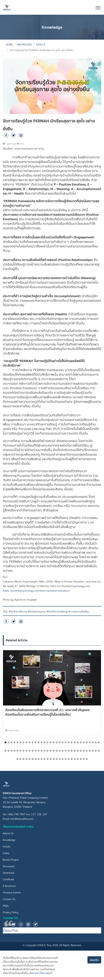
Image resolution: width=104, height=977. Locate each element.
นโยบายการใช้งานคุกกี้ (40, 973)
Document (8, 866)
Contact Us (9, 899)
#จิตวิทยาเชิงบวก (18, 612)
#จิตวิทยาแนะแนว (37, 612)
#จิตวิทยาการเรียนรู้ (57, 612)
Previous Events (12, 893)
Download (8, 873)
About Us (8, 833)
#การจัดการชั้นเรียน (78, 612)
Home (9, 45)
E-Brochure (9, 886)
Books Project (11, 860)
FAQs (6, 906)
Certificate (8, 879)
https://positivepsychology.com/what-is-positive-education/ (36, 590)
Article (40, 45)
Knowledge (24, 45)
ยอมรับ (94, 959)
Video (6, 853)
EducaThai (10, 930)
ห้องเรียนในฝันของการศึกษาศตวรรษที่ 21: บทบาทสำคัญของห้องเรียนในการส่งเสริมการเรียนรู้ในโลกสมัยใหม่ (47, 712)
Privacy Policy (10, 912)
